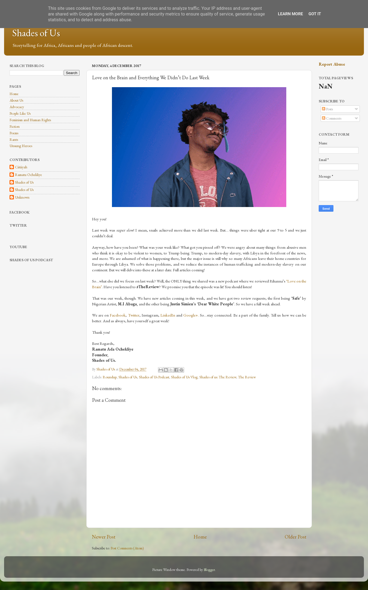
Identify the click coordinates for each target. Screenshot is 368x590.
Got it (314, 13)
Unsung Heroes (21, 145)
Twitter (133, 315)
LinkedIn (167, 315)
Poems (14, 132)
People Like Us (20, 113)
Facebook (118, 315)
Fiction (15, 126)
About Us (16, 100)
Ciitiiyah (21, 167)
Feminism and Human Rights (30, 119)
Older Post (295, 536)
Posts (327, 109)
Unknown (22, 197)
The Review (247, 377)
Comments (331, 118)
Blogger (209, 569)
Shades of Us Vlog (184, 377)
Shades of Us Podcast (154, 377)
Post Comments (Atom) (127, 548)
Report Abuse (332, 64)
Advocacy (17, 106)
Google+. (191, 315)
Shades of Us (36, 32)
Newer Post (103, 536)
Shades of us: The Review (217, 377)
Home (200, 536)
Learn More (290, 13)
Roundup (110, 377)
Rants (14, 139)
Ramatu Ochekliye (28, 174)
